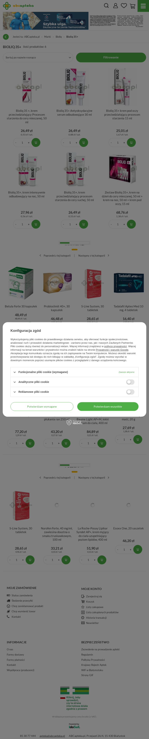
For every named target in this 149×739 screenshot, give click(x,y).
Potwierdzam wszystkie (108, 406)
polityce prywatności (115, 346)
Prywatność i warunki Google (112, 349)
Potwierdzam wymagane (42, 406)
